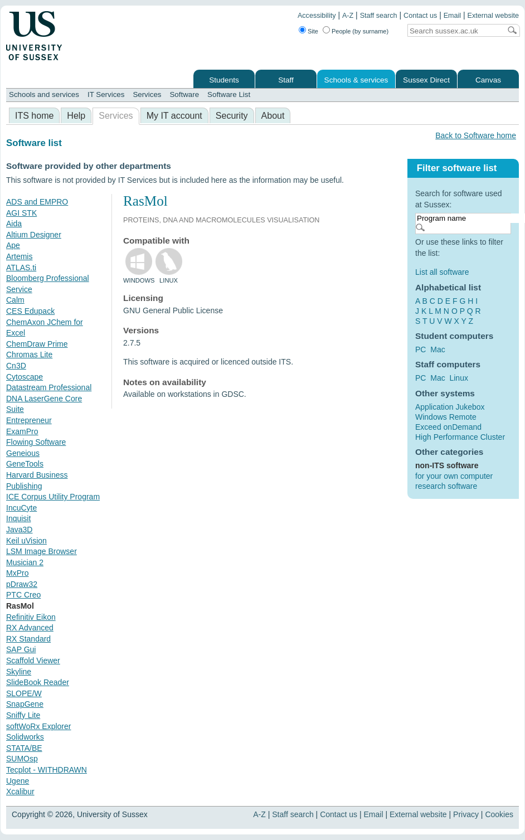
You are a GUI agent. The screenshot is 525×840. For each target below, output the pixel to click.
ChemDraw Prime (36, 343)
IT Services (106, 94)
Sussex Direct (426, 80)
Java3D (19, 529)
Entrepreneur (29, 420)
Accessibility (317, 16)
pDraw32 (21, 584)
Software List (228, 94)
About (273, 115)
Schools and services (44, 94)
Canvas (488, 80)
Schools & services (356, 80)
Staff (286, 80)
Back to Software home (475, 135)
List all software (442, 272)
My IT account (174, 115)
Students (224, 80)
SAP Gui (21, 649)
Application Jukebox (450, 406)
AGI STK (21, 212)
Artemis (19, 256)
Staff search (378, 16)
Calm (15, 299)
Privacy (466, 814)
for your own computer (454, 476)
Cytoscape (24, 376)
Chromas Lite (29, 354)
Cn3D (16, 365)
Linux (458, 377)
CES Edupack (30, 311)
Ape (13, 245)
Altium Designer (33, 234)
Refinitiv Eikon (31, 617)
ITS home (34, 115)
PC (420, 349)
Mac (437, 349)
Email (452, 16)
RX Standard (28, 638)
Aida (14, 223)
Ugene (17, 780)
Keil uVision (26, 540)
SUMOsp (22, 758)
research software (446, 486)
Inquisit (18, 518)
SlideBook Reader (37, 682)
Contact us (420, 16)
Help (76, 115)
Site (313, 31)
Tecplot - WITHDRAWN (46, 769)
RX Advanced (30, 627)
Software (184, 94)
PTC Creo (23, 594)
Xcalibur (20, 791)
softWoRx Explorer (38, 726)
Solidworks (25, 736)
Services (147, 94)
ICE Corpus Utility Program (53, 496)
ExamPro (22, 431)
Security (232, 115)
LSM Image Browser (41, 551)
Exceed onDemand (448, 427)
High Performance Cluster (460, 437)
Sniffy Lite (23, 715)
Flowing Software (36, 442)
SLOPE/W (24, 693)
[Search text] (454, 31)
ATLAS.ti (21, 267)
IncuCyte (21, 507)
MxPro (17, 573)
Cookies (499, 814)
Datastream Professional (48, 387)
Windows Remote (446, 416)
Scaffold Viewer (33, 660)
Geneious (23, 453)
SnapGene (24, 704)
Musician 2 (24, 562)
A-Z (347, 16)
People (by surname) (360, 31)
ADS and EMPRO (37, 201)
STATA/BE (24, 748)
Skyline (18, 671)
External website (493, 16)
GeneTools (24, 463)
